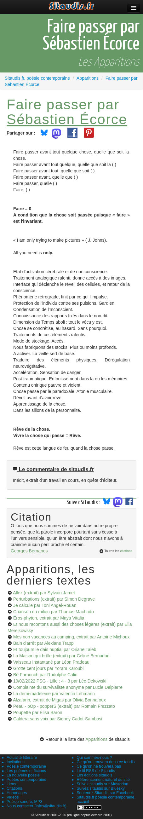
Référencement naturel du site (103, 779)
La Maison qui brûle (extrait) (61, 655)
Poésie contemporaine (26, 766)
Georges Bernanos (29, 550)
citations (126, 551)
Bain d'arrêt (43, 643)
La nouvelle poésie (23, 775)
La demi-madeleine (54, 693)
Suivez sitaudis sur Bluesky (101, 788)
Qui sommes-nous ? (94, 757)
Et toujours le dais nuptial (54, 649)
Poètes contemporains (26, 779)
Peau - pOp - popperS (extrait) (64, 706)
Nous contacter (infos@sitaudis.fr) (36, 806)
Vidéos (13, 797)
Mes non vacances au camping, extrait (71, 636)
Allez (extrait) (44, 592)
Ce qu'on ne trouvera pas (99, 766)
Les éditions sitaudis (94, 775)
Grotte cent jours (48, 668)
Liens (11, 784)
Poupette (37, 712)
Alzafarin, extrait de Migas (59, 699)
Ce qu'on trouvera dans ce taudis (105, 762)
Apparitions (96, 739)
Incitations (16, 762)
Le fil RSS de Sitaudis (96, 771)
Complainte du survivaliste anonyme (68, 687)
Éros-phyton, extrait (48, 617)
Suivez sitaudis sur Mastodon (102, 784)
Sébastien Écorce (67, 119)
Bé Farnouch (45, 674)
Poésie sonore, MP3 (24, 801)
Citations (14, 788)
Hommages (17, 793)
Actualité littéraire (22, 757)
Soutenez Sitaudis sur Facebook (105, 793)
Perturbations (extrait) (54, 599)
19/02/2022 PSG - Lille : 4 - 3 (59, 680)
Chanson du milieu (53, 611)
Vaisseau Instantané (51, 662)
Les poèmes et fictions (26, 771)
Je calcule (45, 605)
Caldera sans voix (57, 718)
